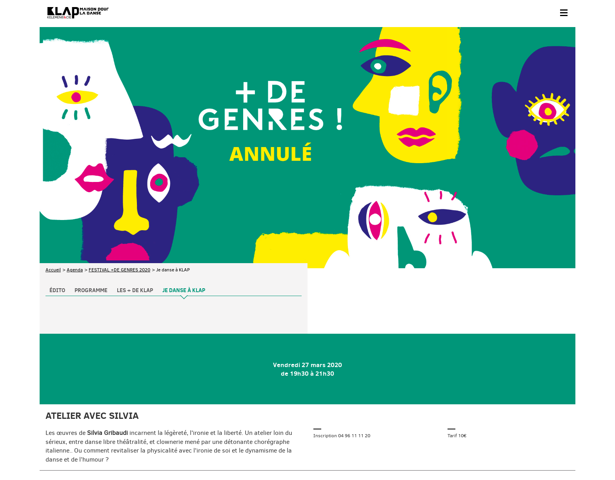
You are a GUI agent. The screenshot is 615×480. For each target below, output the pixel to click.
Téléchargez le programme (148, 419)
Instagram (527, 418)
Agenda (75, 204)
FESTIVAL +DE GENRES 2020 (119, 204)
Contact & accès (62, 455)
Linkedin (560, 418)
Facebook (478, 418)
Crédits (203, 455)
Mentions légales (170, 455)
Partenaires (99, 455)
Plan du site (131, 455)
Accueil (53, 204)
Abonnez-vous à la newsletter (78, 419)
